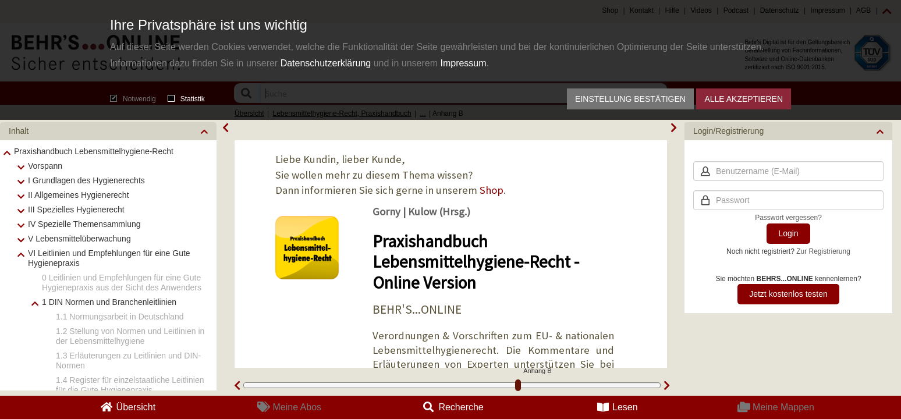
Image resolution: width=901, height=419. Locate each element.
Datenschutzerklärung (326, 63)
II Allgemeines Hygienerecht (78, 195)
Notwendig (133, 99)
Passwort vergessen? (788, 218)
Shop (491, 190)
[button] (108, 131)
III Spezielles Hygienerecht (76, 209)
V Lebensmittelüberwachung (79, 238)
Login (788, 233)
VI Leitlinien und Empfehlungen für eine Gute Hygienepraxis (109, 258)
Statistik (186, 99)
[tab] (108, 131)
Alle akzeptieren (743, 99)
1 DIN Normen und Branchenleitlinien (109, 302)
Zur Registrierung (823, 251)
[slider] (518, 385)
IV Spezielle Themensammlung (84, 224)
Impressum (463, 63)
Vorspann (45, 166)
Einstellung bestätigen (630, 99)
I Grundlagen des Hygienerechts (86, 180)
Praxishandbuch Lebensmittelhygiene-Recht (93, 151)
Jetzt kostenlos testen (788, 294)
